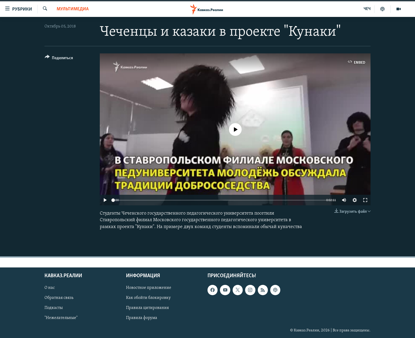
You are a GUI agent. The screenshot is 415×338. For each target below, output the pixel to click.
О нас (49, 288)
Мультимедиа (73, 9)
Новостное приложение (148, 288)
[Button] (59, 58)
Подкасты (53, 308)
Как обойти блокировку (148, 298)
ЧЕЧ (367, 9)
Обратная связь (58, 298)
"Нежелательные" (61, 318)
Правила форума (141, 318)
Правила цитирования (147, 308)
